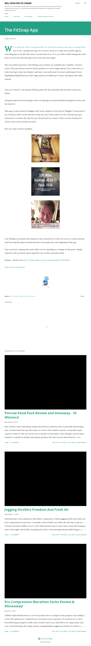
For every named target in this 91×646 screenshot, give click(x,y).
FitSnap (55, 54)
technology (31, 296)
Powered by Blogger (45, 639)
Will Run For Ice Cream (18, 3)
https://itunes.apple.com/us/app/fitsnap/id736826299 (46, 260)
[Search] (77, 3)
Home (6, 16)
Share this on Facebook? (15, 267)
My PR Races (28, 16)
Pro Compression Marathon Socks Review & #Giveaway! (39, 604)
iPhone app (22, 296)
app (11, 296)
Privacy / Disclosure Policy (45, 16)
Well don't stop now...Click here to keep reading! (69, 442)
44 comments (14, 442)
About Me (17, 16)
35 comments (14, 535)
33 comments (14, 631)
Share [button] (82, 296)
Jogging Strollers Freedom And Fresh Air (37, 509)
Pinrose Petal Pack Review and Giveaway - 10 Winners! (40, 415)
